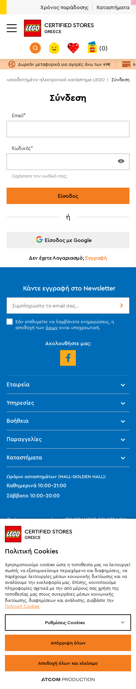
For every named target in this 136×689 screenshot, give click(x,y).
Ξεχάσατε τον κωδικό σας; (39, 176)
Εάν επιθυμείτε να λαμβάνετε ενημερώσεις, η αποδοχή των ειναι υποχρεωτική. (60, 324)
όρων (52, 327)
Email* (18, 115)
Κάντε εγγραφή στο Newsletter (69, 288)
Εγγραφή (96, 257)
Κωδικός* (22, 148)
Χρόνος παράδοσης (64, 7)
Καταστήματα (113, 7)
